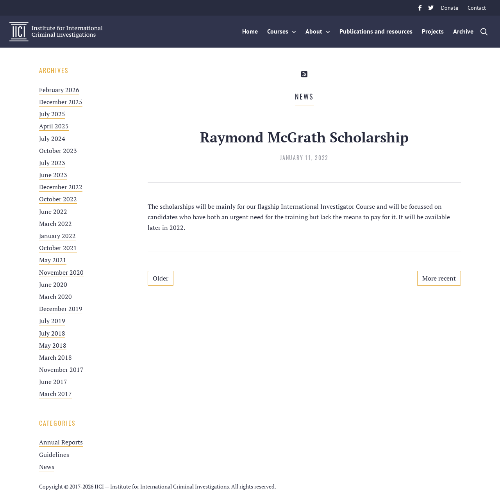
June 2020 (53, 284)
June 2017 (53, 382)
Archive (463, 31)
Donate (449, 7)
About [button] (313, 31)
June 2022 (53, 211)
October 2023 (58, 151)
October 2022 (58, 199)
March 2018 (55, 357)
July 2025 (52, 114)
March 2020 (55, 296)
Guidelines (54, 454)
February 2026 (59, 90)
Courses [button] (277, 31)
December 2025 (60, 102)
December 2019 (60, 309)
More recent (439, 278)
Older (160, 278)
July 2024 (52, 138)
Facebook (420, 8)
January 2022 (57, 236)
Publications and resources (375, 31)
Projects (433, 31)
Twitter (431, 8)
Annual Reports (61, 442)
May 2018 (52, 345)
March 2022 (55, 223)
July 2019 (52, 321)
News (46, 467)
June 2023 (53, 175)
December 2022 (60, 187)
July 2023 (52, 163)
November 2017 (61, 369)
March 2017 (55, 394)
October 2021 (58, 248)
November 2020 (61, 272)
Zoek (484, 31)
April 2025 (54, 126)
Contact (477, 7)
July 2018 (52, 333)
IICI (56, 31)
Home (250, 31)
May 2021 (52, 260)
